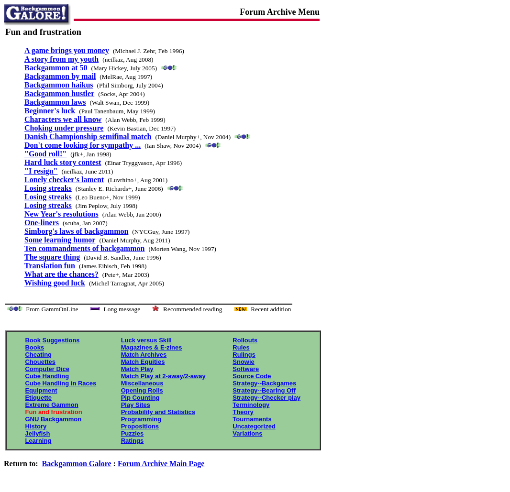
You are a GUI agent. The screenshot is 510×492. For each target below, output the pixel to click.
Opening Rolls (142, 390)
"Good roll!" (45, 154)
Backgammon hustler (59, 93)
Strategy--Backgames (264, 383)
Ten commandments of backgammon (84, 248)
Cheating (38, 354)
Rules (241, 347)
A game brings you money (66, 50)
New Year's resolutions (61, 214)
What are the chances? (61, 274)
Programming (141, 419)
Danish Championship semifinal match (87, 136)
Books (34, 347)
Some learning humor (59, 240)
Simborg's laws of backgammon (76, 231)
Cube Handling (47, 376)
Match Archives (144, 354)
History (35, 426)
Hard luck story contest (62, 162)
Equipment (41, 390)
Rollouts (245, 340)
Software (246, 368)
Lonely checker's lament (64, 179)
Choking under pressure (63, 128)
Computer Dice (47, 368)
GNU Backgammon (53, 419)
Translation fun (49, 266)
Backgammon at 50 (56, 68)
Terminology (251, 404)
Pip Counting (140, 397)
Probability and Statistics (158, 411)
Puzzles (132, 433)
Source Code (252, 376)
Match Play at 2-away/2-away (163, 376)
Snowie (244, 361)
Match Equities (143, 361)
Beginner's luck (49, 111)
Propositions (140, 426)
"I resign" (40, 171)
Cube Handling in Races (60, 383)
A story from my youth (61, 59)
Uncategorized (254, 426)
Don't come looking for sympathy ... (82, 145)
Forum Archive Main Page (161, 463)
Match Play (137, 368)
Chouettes (40, 361)
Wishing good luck (54, 283)
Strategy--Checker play (266, 397)
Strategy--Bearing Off (264, 390)
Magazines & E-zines (151, 347)
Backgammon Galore (76, 463)
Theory (243, 411)
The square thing (52, 257)
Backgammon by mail (60, 76)
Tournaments (252, 419)
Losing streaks (48, 188)
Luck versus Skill (146, 340)
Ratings (132, 440)
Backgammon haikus (58, 85)
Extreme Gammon (51, 404)
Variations (247, 433)
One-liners (41, 223)
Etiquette (38, 397)
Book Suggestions (52, 340)
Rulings (244, 354)
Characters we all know (62, 119)
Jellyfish (37, 433)
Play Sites (135, 404)
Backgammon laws (55, 102)
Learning (38, 440)
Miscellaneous (142, 383)
